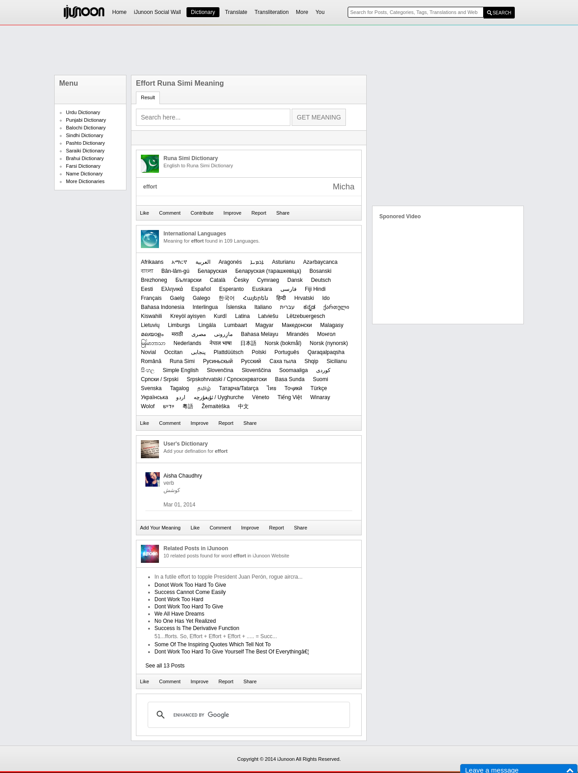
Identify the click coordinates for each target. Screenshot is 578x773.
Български (188, 280)
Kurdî (220, 316)
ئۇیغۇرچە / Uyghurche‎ (219, 397)
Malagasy (331, 325)
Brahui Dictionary (85, 158)
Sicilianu (336, 361)
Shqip (311, 361)
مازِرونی (223, 334)
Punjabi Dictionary (86, 120)
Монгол (326, 334)
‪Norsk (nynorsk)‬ (329, 343)
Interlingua (205, 307)
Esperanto (231, 289)
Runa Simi (182, 361)
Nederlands (187, 343)
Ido (326, 298)
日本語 (248, 343)
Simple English (180, 370)
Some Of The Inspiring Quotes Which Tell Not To (212, 644)
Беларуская (212, 271)
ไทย (271, 388)
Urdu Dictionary (83, 112)
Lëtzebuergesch (306, 316)
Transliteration (272, 12)
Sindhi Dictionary (84, 135)
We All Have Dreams (179, 614)
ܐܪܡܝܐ (257, 262)
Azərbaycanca (320, 262)
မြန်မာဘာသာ (153, 343)
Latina (242, 316)
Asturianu (283, 262)
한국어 (227, 298)
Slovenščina (256, 370)
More (302, 12)
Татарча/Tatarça (238, 388)
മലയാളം (152, 334)
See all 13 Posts (165, 666)
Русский (251, 361)
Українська (154, 397)
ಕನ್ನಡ (309, 307)
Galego (201, 298)
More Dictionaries (85, 181)
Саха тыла (283, 361)
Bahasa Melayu (259, 334)
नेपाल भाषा (221, 343)
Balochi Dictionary (86, 127)
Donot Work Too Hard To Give (190, 585)
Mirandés (297, 334)
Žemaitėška (216, 406)
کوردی (323, 370)
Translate (236, 12)
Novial (148, 352)
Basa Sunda (289, 379)
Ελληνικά (172, 289)
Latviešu (268, 316)
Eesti (147, 289)
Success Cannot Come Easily (190, 592)
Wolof (147, 406)
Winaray (320, 397)
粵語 (187, 406)
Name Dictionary (84, 173)
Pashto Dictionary (85, 143)
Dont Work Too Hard (178, 599)
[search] (247, 714)
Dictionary (203, 12)
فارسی (288, 289)
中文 (243, 406)
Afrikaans (152, 262)
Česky (241, 280)
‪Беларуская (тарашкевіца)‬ (268, 271)
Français (151, 298)
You (320, 12)
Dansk (295, 280)
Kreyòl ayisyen (187, 316)
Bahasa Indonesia (162, 307)
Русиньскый (218, 361)
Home (119, 12)
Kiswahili (151, 316)
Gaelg (177, 298)
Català (218, 280)
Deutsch (321, 280)
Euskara (262, 289)
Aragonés (230, 262)
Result (148, 97)
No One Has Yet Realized (185, 621)
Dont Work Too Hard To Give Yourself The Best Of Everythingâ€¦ (231, 652)
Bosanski (320, 271)
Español (201, 289)
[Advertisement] (289, 50)
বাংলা (147, 271)
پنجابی (198, 352)
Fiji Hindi (315, 289)
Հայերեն (255, 298)
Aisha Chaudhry (182, 476)
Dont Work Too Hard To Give (188, 606)
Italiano (263, 307)
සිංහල (147, 370)
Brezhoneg (154, 280)
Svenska (151, 388)
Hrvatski (304, 298)
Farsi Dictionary (83, 166)
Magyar (265, 325)
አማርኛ (179, 262)
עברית (287, 307)
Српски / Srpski (159, 379)
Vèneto (260, 397)
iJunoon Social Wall (157, 12)
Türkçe (318, 388)
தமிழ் (204, 388)
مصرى (198, 334)
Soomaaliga (293, 370)
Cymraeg (268, 280)
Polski (259, 352)
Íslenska (236, 307)
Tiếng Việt (290, 397)
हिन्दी (281, 298)
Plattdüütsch (228, 352)
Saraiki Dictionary (85, 150)
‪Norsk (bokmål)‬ (283, 343)
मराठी (177, 334)
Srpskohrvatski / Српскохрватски (226, 379)
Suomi (320, 379)
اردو (180, 397)
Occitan (173, 352)
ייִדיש (168, 406)
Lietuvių (150, 325)
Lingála (207, 325)
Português (287, 352)
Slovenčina (220, 370)
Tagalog (179, 388)
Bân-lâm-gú (175, 271)
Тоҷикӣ (293, 388)
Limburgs (179, 325)
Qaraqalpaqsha (326, 352)
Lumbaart (235, 325)
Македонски (297, 325)
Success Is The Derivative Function (196, 628)
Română (151, 361)
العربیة (203, 262)
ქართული (336, 307)
